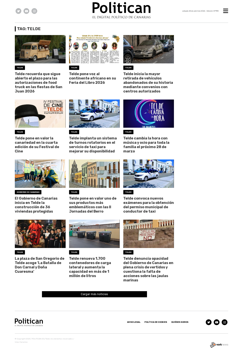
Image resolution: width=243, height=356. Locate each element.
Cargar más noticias (94, 294)
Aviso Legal (133, 322)
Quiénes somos (179, 322)
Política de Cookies (155, 322)
